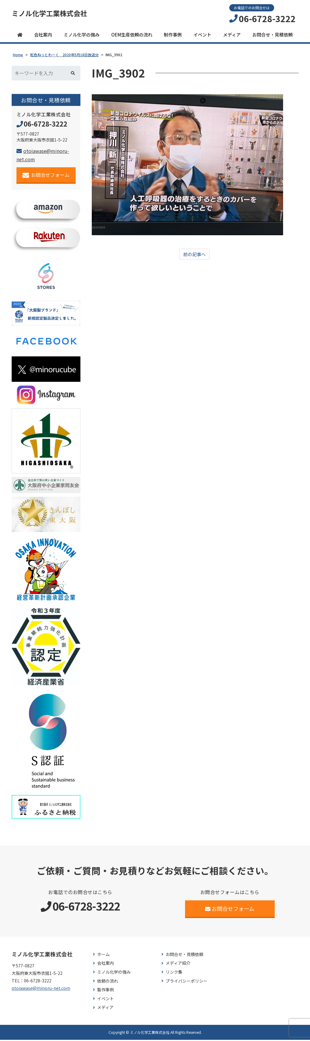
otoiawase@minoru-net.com (41, 989)
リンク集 (174, 973)
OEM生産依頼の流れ (131, 36)
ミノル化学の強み (82, 36)
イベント (202, 36)
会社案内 (43, 36)
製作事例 (105, 991)
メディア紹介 (178, 964)
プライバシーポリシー (186, 982)
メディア (232, 36)
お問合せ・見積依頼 (272, 36)
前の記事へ (195, 255)
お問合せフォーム (45, 176)
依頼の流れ (107, 982)
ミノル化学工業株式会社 (54, 14)
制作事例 (173, 36)
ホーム (103, 955)
